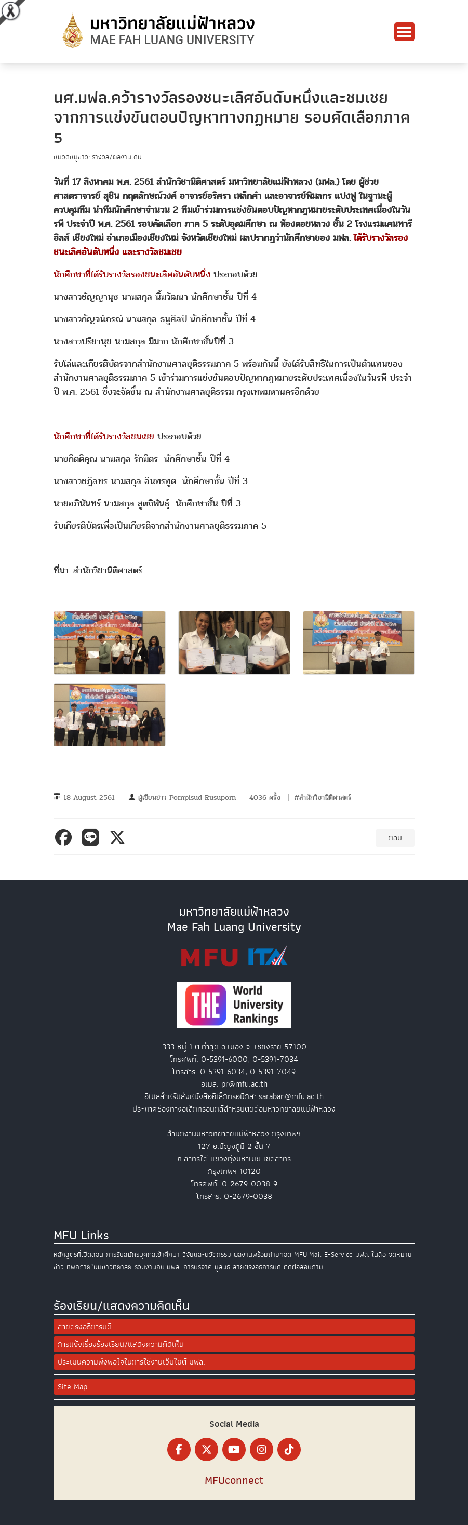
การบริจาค (197, 1267)
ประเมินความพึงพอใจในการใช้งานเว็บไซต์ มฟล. (131, 1362)
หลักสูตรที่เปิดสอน (78, 1254)
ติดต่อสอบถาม (303, 1267)
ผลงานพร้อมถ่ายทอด (262, 1254)
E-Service (338, 1254)
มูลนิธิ (222, 1267)
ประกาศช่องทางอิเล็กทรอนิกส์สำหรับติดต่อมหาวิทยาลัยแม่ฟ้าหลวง (234, 1109)
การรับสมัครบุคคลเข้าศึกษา (143, 1254)
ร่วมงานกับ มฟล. (158, 1267)
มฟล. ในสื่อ (370, 1254)
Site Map (72, 1387)
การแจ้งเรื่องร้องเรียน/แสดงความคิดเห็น (121, 1344)
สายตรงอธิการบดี (257, 1267)
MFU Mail (308, 1254)
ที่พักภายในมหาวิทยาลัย (99, 1267)
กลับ (395, 838)
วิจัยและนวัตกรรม (206, 1254)
